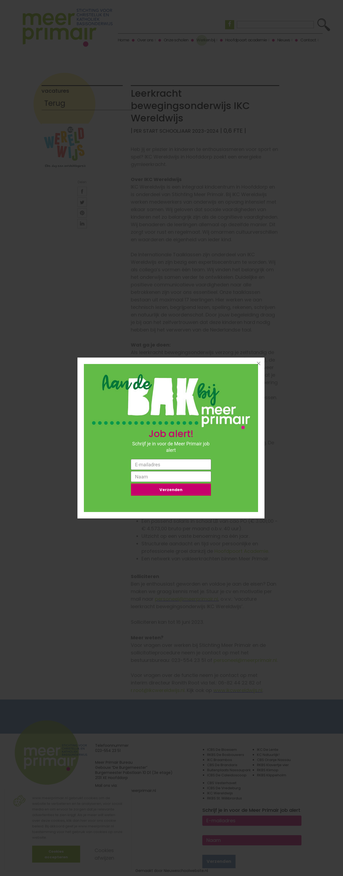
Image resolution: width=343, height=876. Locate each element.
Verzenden (171, 490)
